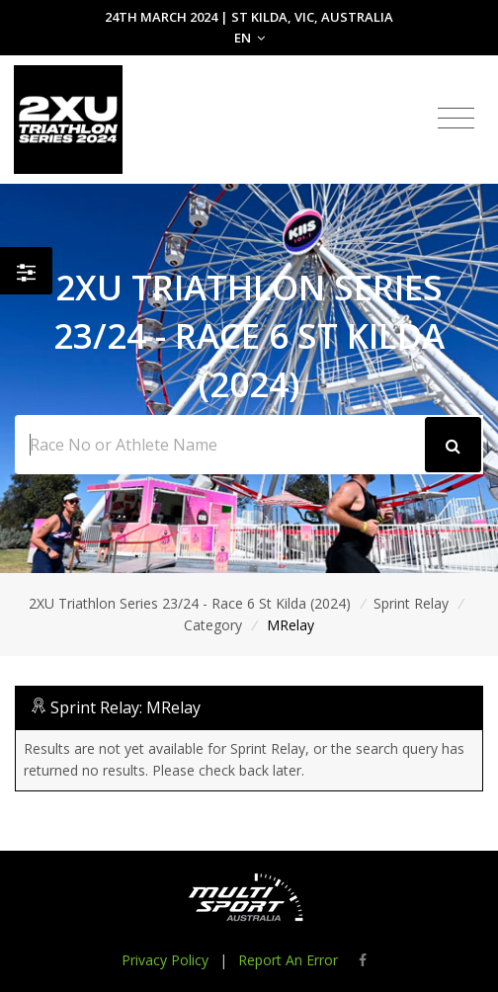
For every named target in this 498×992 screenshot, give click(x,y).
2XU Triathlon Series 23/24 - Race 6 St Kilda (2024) (190, 603)
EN (249, 37)
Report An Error (288, 960)
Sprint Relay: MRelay (125, 707)
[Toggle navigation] (456, 118)
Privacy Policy (165, 960)
